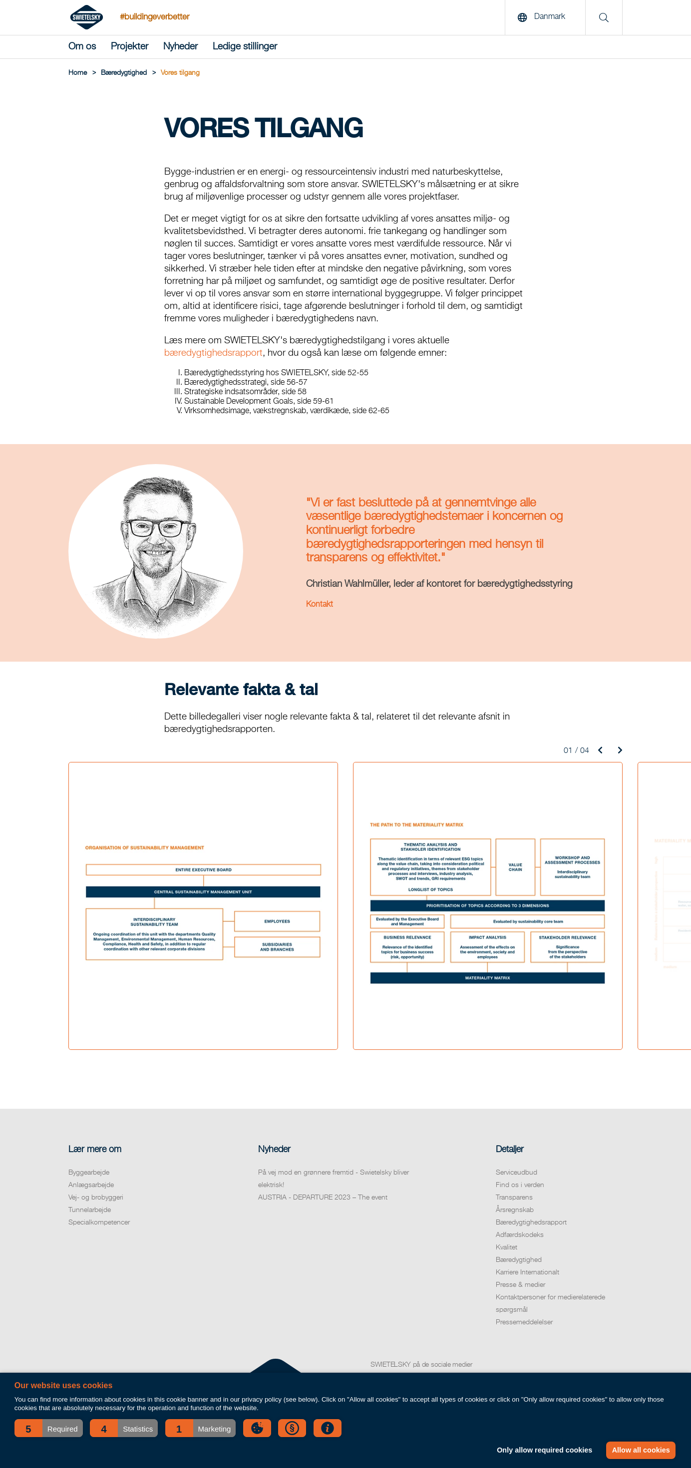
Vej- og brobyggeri (95, 1197)
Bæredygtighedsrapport (531, 1222)
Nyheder (180, 46)
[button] (48, 1428)
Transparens (514, 1197)
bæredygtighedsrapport (213, 353)
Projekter (129, 46)
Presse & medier (520, 1284)
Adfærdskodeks (520, 1234)
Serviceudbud (516, 1172)
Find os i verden (520, 1185)
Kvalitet (506, 1247)
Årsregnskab (515, 1210)
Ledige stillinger (245, 46)
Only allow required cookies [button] (544, 1450)
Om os (82, 46)
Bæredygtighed (519, 1259)
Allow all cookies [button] (641, 1450)
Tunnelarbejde (89, 1210)
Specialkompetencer (99, 1222)
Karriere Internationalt (527, 1272)
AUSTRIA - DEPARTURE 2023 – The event (322, 1197)
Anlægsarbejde (91, 1185)
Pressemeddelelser (524, 1322)
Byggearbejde (88, 1172)
